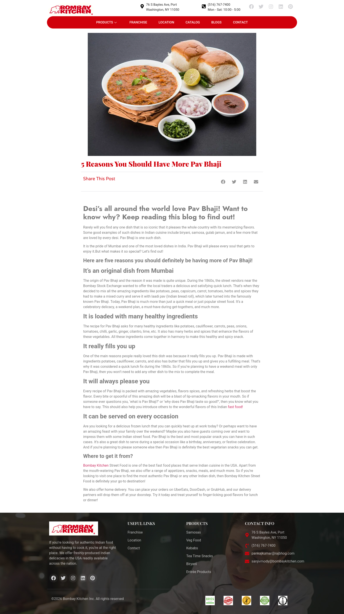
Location (166, 22)
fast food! (235, 407)
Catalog (193, 22)
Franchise (138, 22)
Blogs (216, 22)
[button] (223, 182)
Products (106, 22)
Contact (240, 22)
